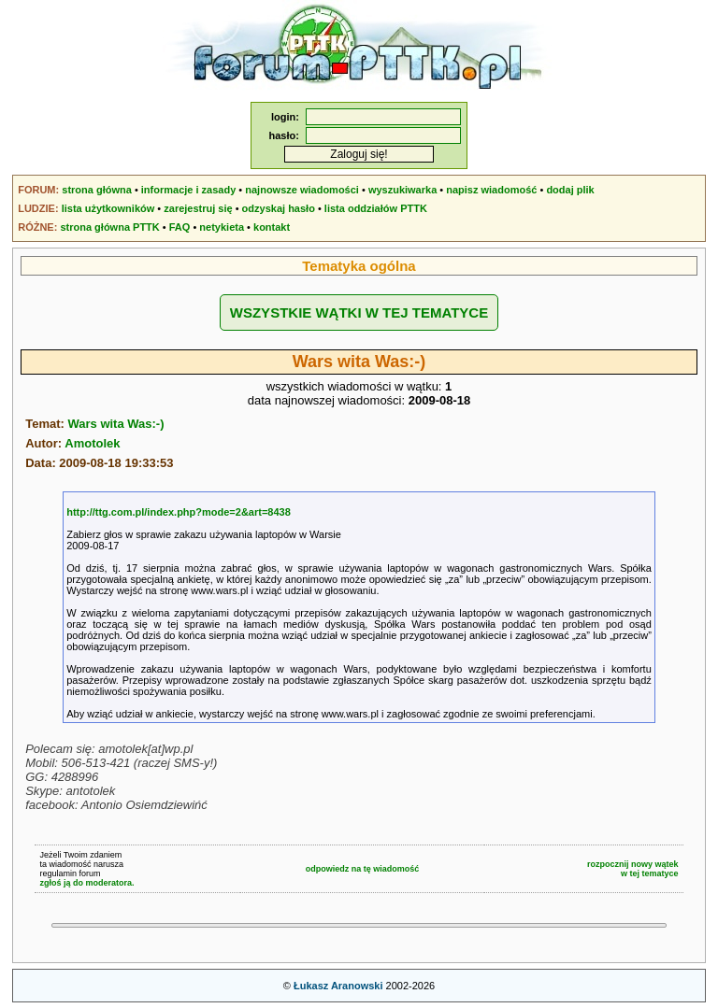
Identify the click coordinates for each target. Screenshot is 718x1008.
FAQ (180, 227)
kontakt (271, 227)
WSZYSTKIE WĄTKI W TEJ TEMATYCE (359, 312)
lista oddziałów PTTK (375, 208)
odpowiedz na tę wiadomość (363, 868)
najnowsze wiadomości (302, 189)
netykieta (221, 227)
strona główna (97, 189)
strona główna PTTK (109, 227)
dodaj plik (570, 189)
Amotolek (92, 443)
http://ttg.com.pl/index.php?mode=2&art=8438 (178, 512)
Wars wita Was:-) (115, 424)
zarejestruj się (198, 208)
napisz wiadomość (491, 189)
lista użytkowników (108, 208)
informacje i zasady (189, 189)
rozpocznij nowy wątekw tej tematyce (633, 868)
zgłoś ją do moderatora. (86, 882)
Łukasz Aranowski (338, 985)
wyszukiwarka (402, 189)
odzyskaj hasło (278, 208)
